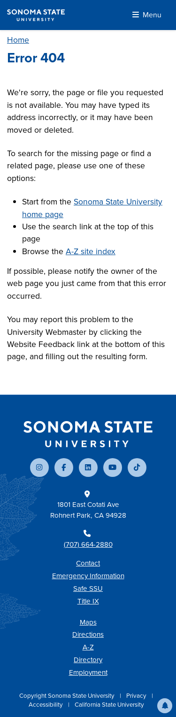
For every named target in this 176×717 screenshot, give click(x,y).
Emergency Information (88, 576)
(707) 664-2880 (88, 544)
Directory (88, 660)
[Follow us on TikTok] (137, 467)
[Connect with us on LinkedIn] (88, 467)
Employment (88, 672)
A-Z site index (90, 251)
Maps (88, 622)
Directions (88, 634)
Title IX (88, 601)
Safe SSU (88, 588)
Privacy (137, 695)
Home (18, 40)
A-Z (88, 647)
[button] (164, 705)
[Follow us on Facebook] (63, 467)
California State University (109, 704)
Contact (88, 563)
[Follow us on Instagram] (39, 467)
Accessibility (46, 704)
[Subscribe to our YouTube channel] (112, 467)
